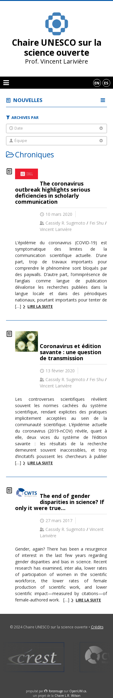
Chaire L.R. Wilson (67, 695)
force (56, 691)
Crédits (97, 627)
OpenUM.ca (77, 691)
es (106, 83)
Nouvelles (27, 100)
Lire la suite (40, 306)
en (96, 83)
